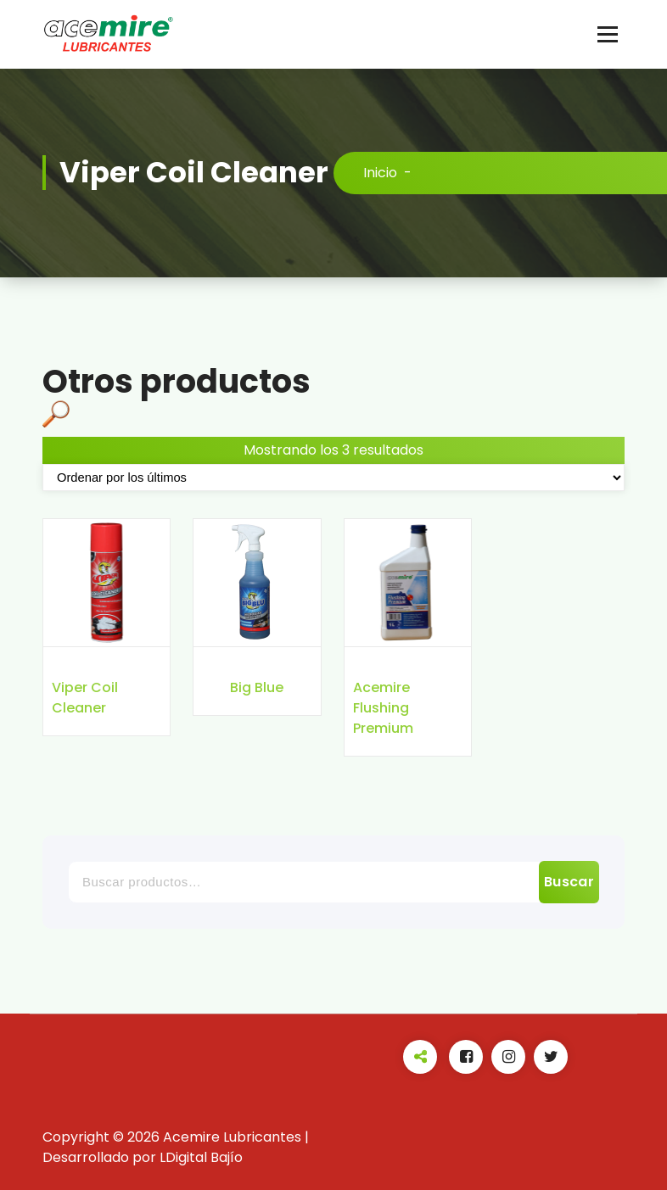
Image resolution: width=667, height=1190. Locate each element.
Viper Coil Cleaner (85, 698)
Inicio (380, 172)
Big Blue (256, 687)
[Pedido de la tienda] (333, 477)
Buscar (569, 881)
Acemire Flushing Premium (383, 708)
